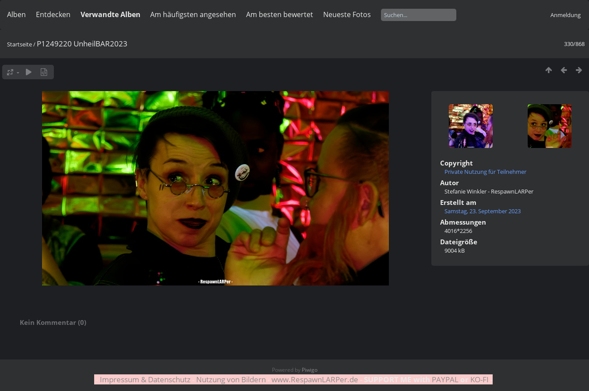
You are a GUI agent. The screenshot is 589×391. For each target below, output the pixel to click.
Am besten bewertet (279, 14)
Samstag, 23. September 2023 (482, 211)
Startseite (19, 44)
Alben (16, 14)
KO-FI (479, 379)
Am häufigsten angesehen (193, 14)
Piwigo (309, 369)
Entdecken (53, 14)
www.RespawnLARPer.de (315, 379)
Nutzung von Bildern (231, 379)
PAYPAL (445, 379)
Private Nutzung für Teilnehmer (485, 172)
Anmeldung (565, 15)
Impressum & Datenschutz (145, 379)
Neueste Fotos (347, 14)
